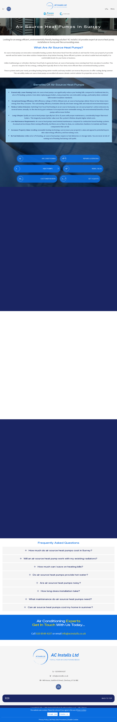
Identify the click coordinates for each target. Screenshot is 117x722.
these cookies (81, 710)
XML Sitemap (82, 708)
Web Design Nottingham (52, 708)
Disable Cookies (73, 720)
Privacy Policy (43, 720)
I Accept (52, 714)
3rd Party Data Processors (57, 720)
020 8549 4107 (44, 634)
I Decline (64, 714)
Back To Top (58, 698)
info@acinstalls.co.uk (74, 634)
